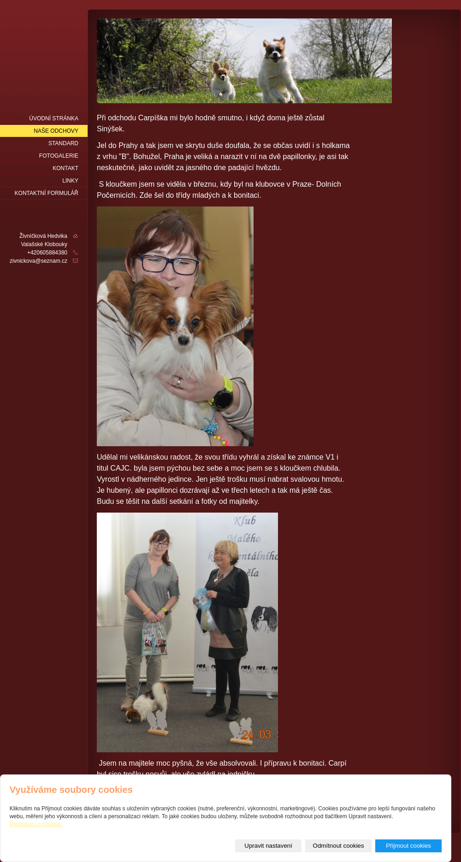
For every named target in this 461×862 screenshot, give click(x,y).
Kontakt (65, 168)
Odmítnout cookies (338, 845)
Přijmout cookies (408, 845)
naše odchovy (56, 131)
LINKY (70, 180)
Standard (63, 143)
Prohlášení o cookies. (36, 824)
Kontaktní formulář (46, 193)
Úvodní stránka (53, 118)
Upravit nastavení (268, 845)
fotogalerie (58, 156)
